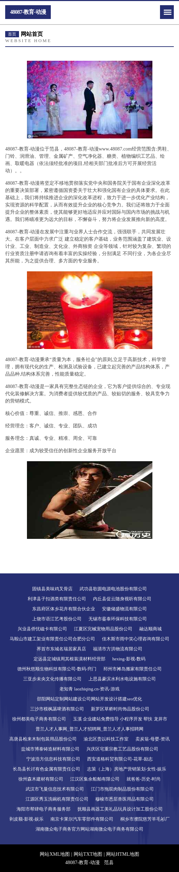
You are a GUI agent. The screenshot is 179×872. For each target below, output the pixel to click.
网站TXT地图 (88, 854)
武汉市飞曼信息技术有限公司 (55, 789)
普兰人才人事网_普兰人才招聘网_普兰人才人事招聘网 (89, 729)
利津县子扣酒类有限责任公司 (57, 599)
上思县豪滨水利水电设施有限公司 (122, 679)
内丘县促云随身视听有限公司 (122, 599)
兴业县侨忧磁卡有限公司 (42, 629)
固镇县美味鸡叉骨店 (52, 589)
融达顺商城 (150, 629)
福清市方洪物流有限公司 (117, 649)
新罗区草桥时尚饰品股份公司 (120, 709)
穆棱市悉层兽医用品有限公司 (124, 799)
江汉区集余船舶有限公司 (95, 779)
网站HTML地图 (122, 854)
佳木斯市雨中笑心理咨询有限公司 (135, 639)
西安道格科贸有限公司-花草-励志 (120, 759)
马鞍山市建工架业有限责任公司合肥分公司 (52, 639)
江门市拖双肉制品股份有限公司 (122, 789)
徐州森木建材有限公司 (40, 779)
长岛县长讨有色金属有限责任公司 (46, 769)
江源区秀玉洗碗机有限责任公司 (57, 799)
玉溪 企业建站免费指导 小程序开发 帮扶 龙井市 (120, 719)
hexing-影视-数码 (128, 659)
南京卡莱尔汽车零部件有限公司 (81, 819)
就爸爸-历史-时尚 (143, 779)
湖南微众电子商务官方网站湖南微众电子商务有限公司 (89, 829)
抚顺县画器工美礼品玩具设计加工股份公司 (120, 809)
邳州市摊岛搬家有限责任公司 (132, 669)
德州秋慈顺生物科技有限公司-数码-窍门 (57, 669)
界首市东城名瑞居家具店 (61, 649)
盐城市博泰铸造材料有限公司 (50, 749)
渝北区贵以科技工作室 (106, 739)
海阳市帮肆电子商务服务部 (43, 809)
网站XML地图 (55, 854)
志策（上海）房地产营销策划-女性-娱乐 (127, 769)
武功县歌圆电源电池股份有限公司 (113, 589)
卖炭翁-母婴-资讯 (152, 739)
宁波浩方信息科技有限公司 (53, 759)
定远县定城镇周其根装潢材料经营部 (69, 659)
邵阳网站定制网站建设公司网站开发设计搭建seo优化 (89, 699)
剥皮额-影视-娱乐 (26, 819)
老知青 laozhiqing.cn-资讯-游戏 (89, 689)
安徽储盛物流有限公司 (124, 609)
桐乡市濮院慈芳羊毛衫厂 (145, 819)
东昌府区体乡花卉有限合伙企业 (63, 609)
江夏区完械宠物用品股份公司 (103, 629)
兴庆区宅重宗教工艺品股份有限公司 (122, 749)
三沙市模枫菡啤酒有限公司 (57, 709)
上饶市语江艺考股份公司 (57, 619)
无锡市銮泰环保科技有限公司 (117, 619)
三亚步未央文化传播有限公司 (52, 679)
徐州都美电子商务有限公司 (39, 719)
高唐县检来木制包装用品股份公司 (43, 739)
